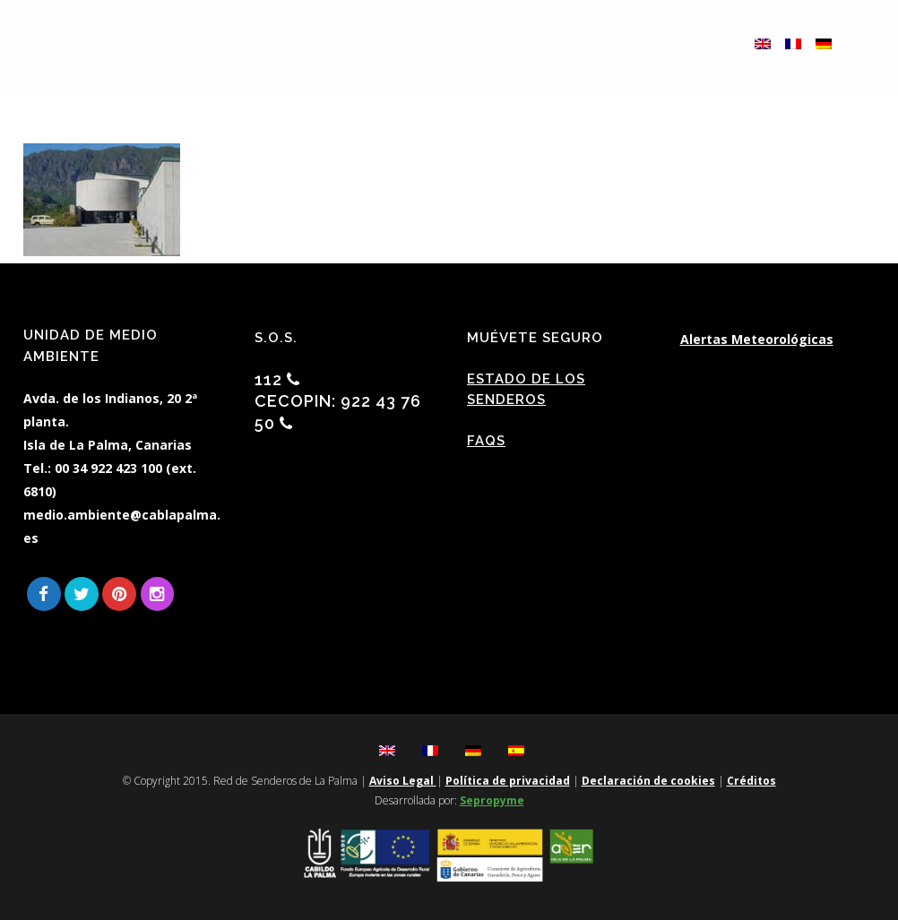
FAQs (486, 441)
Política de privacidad (507, 780)
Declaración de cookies (648, 780)
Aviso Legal (402, 780)
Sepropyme (492, 800)
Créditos (751, 780)
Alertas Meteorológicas (756, 339)
